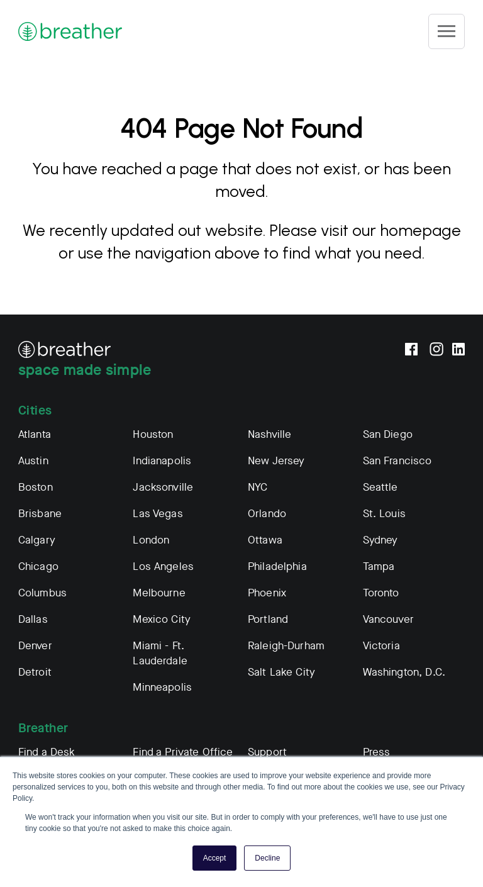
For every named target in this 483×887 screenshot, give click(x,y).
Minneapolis (162, 687)
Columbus (42, 593)
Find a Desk (46, 752)
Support (267, 752)
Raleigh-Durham (286, 646)
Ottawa (265, 540)
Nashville (269, 434)
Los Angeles (163, 566)
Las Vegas (157, 513)
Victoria (381, 646)
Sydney (380, 540)
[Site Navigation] (446, 31)
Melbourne (159, 593)
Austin (33, 461)
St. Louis (384, 513)
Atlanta (34, 434)
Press (377, 752)
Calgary (36, 540)
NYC (257, 487)
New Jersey (276, 461)
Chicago (38, 566)
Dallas (33, 619)
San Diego (388, 434)
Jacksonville (163, 487)
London (151, 540)
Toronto (381, 593)
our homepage (406, 230)
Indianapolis (162, 461)
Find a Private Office (183, 752)
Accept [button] (214, 858)
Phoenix (267, 593)
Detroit (35, 672)
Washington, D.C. (404, 672)
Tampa (379, 566)
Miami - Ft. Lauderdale (160, 653)
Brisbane (40, 513)
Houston (153, 434)
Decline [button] (267, 858)
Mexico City (162, 619)
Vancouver (388, 619)
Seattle (380, 487)
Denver (35, 646)
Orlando (267, 513)
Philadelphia (277, 566)
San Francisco (397, 461)
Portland (268, 619)
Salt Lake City (281, 672)
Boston (35, 487)
